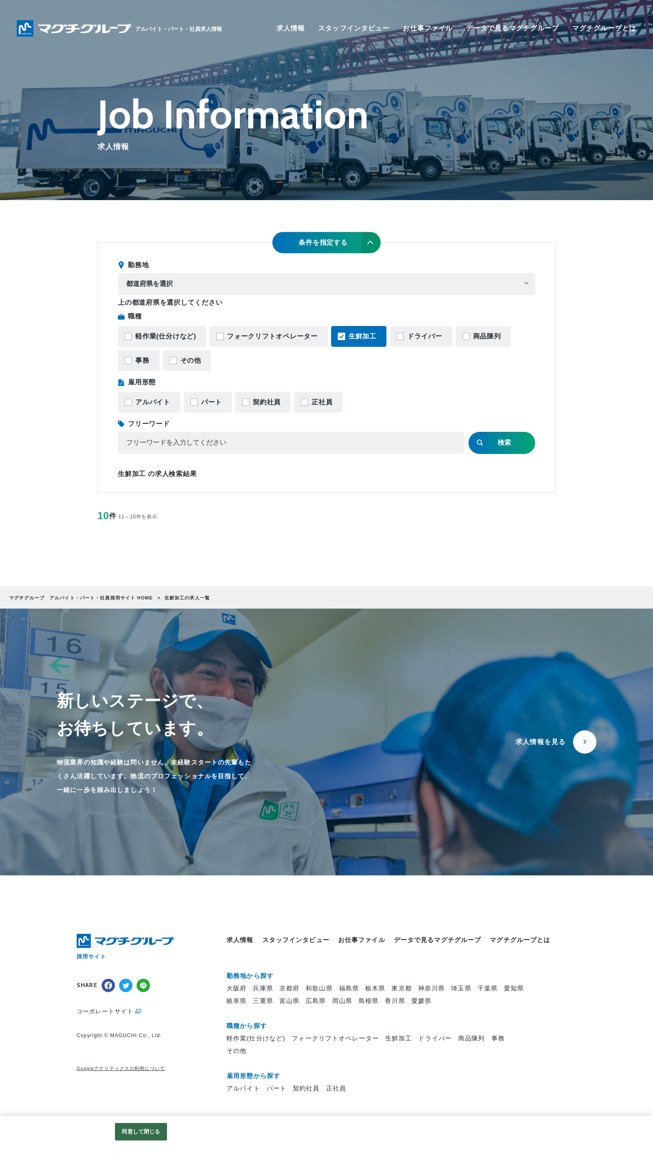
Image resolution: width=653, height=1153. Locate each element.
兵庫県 (263, 988)
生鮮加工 (362, 336)
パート (211, 402)
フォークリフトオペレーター (272, 336)
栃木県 (375, 988)
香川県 (395, 1000)
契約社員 (267, 402)
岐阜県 (237, 1000)
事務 (142, 360)
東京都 (401, 988)
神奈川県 (431, 988)
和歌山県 (319, 988)
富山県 (289, 1000)
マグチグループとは (604, 28)
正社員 (322, 402)
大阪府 (237, 988)
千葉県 (488, 988)
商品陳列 (487, 336)
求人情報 (291, 28)
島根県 (369, 1000)
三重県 (263, 1000)
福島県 (349, 988)
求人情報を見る (541, 741)
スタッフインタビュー (353, 28)
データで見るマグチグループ (512, 28)
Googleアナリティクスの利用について (121, 1068)
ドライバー (424, 336)
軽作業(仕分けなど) (165, 336)
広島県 (316, 1000)
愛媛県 (421, 1000)
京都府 (289, 988)
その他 (190, 360)
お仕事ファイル (428, 28)
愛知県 (514, 988)
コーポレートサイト (105, 1011)
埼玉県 (461, 988)
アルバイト (152, 402)
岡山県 (342, 1000)
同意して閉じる (141, 1131)
